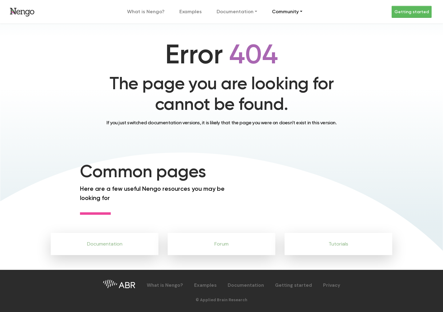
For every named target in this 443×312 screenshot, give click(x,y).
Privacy (331, 285)
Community (285, 11)
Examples (190, 11)
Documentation (235, 11)
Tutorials (338, 244)
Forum (221, 244)
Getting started (411, 11)
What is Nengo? (146, 11)
